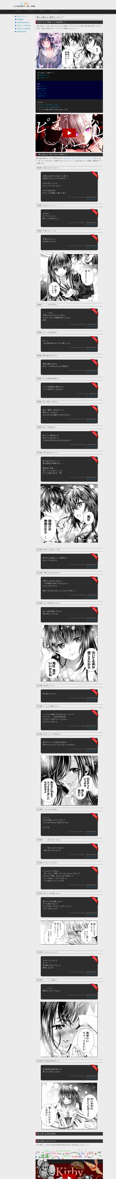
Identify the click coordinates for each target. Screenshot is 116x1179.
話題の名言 (41, 96)
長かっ (41, 1158)
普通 (45, 1156)
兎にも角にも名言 (91, 199)
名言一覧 (41, 86)
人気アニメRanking (23, 25)
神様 (80, 1156)
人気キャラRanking (23, 28)
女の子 (54, 1153)
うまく (38, 1152)
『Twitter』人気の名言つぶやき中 (48, 104)
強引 (83, 1153)
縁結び (90, 1157)
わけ (72, 1152)
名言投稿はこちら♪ (44, 77)
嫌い (60, 1154)
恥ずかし (91, 1153)
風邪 (52, 1158)
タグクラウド (42, 91)
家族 (66, 1153)
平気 (74, 1152)
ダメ (81, 1151)
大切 (46, 1153)
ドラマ (42, 11)
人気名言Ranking (23, 22)
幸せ (78, 1154)
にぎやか (47, 1151)
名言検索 (20, 19)
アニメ (30, 11)
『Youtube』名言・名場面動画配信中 (49, 107)
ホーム (19, 11)
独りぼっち (67, 1156)
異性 (77, 1156)
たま (42, 1152)
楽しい (51, 1156)
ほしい (53, 1152)
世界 (90, 1152)
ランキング (54, 11)
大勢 (49, 1153)
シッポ (79, 1150)
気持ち (57, 1156)
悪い (96, 1154)
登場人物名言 (42, 88)
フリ (85, 1150)
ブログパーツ (21, 16)
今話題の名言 (21, 31)
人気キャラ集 (42, 93)
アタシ (77, 1152)
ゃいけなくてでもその (63, 1151)
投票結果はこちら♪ (44, 75)
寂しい (70, 1153)
